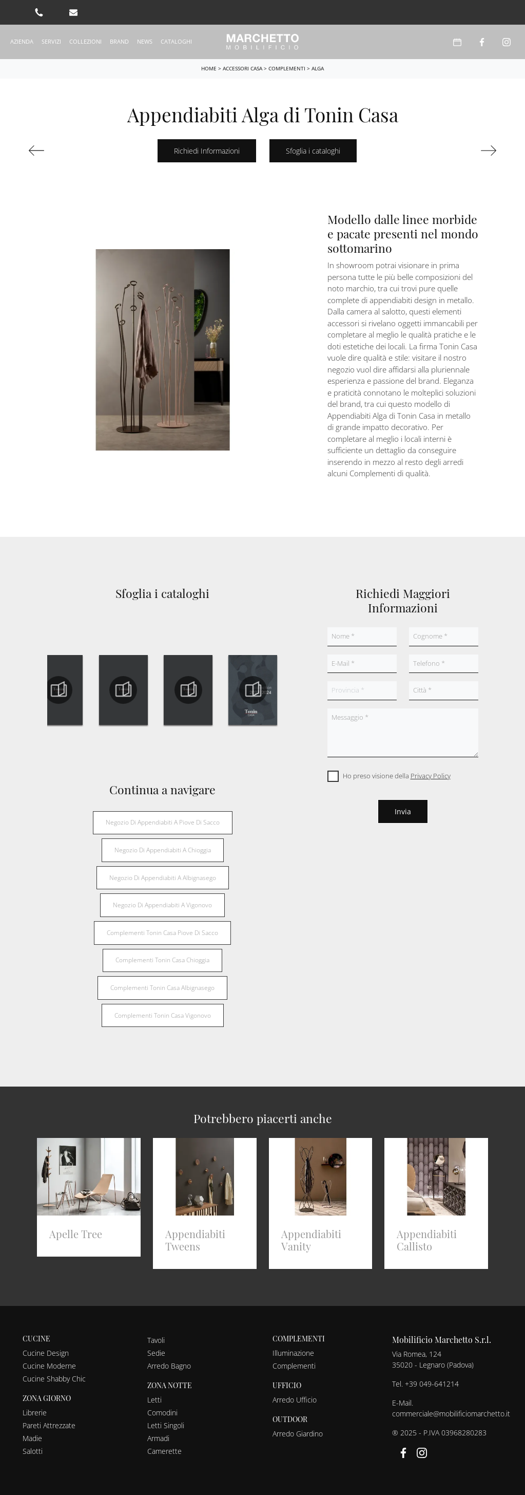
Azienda (21, 41)
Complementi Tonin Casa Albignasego (162, 987)
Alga (318, 68)
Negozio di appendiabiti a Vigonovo (162, 905)
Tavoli (156, 1340)
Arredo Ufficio (295, 1400)
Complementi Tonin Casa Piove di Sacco (162, 932)
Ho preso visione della (397, 775)
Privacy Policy (431, 775)
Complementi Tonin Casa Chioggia (162, 960)
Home (209, 68)
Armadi (158, 1438)
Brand (119, 41)
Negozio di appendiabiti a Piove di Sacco (163, 822)
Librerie (35, 1412)
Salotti (33, 1451)
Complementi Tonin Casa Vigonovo (162, 1015)
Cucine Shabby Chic (54, 1379)
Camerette (164, 1451)
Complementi (286, 68)
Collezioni (85, 41)
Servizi (51, 41)
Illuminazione (293, 1353)
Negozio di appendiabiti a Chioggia (162, 850)
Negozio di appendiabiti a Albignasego (162, 877)
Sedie (156, 1353)
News (144, 41)
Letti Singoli (165, 1425)
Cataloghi (176, 41)
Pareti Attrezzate (49, 1425)
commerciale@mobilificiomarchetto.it (451, 1413)
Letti (154, 1400)
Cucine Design (46, 1353)
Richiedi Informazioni (207, 151)
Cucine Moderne (49, 1366)
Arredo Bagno (169, 1366)
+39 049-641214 (432, 1384)
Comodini (162, 1412)
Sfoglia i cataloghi (313, 151)
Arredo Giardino (298, 1433)
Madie (32, 1438)
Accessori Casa (242, 68)
